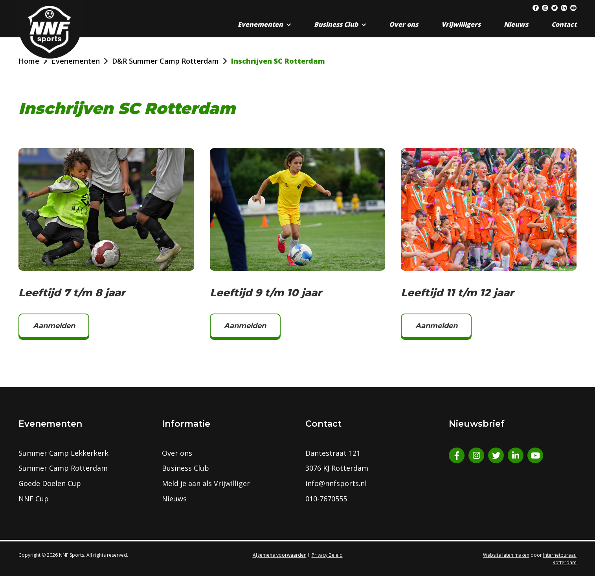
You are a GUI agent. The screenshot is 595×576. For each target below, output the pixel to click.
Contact (564, 24)
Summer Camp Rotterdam (63, 468)
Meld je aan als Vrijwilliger (206, 483)
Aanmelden (54, 325)
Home (28, 61)
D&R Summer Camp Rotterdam (165, 61)
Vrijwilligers (461, 24)
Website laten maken (506, 555)
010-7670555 (326, 498)
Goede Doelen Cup (49, 483)
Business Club (336, 24)
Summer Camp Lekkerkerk (63, 453)
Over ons (403, 24)
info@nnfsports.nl (336, 483)
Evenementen (260, 24)
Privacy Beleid (327, 555)
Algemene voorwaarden (280, 555)
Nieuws (516, 24)
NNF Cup (33, 498)
